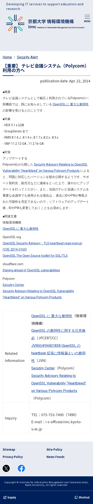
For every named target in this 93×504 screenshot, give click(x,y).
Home (7, 57)
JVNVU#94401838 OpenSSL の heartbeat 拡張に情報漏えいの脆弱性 (58, 353)
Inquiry (10, 497)
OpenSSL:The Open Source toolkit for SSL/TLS (35, 255)
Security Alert (27, 57)
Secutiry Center (13, 285)
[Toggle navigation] (87, 18)
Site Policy (54, 449)
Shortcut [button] (82, 497)
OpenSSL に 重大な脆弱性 (71, 104)
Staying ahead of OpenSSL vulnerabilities (31, 270)
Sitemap (9, 449)
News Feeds (55, 457)
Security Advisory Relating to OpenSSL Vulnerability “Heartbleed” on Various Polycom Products (58, 383)
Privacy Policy (13, 457)
